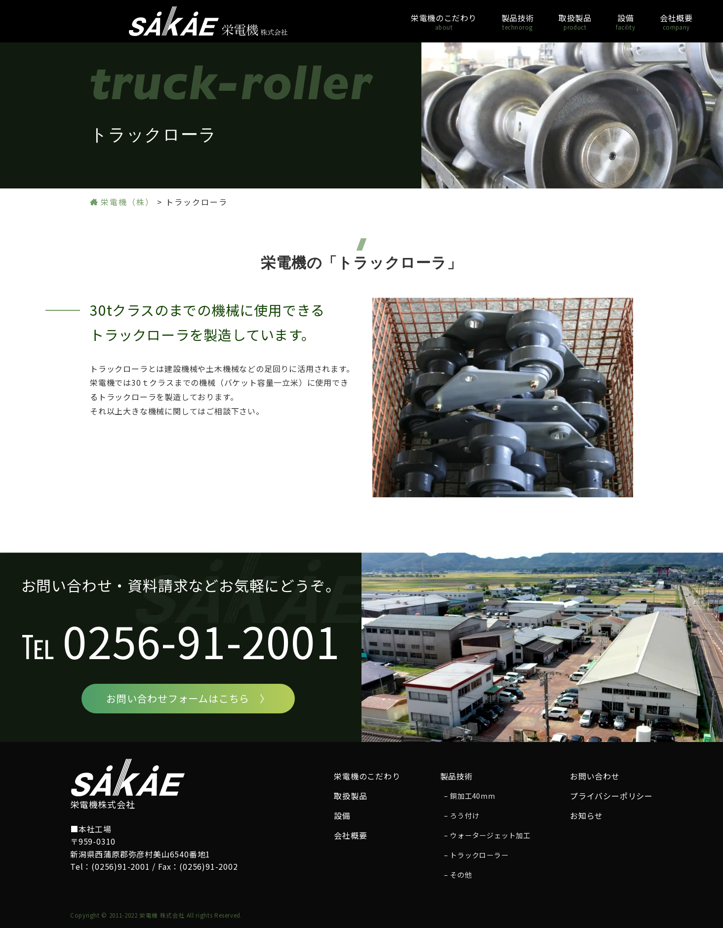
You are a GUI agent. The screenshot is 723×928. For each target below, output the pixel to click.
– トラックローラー (476, 855)
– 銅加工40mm (469, 796)
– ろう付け (462, 815)
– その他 (458, 875)
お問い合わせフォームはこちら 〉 (188, 698)
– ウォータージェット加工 (487, 835)
